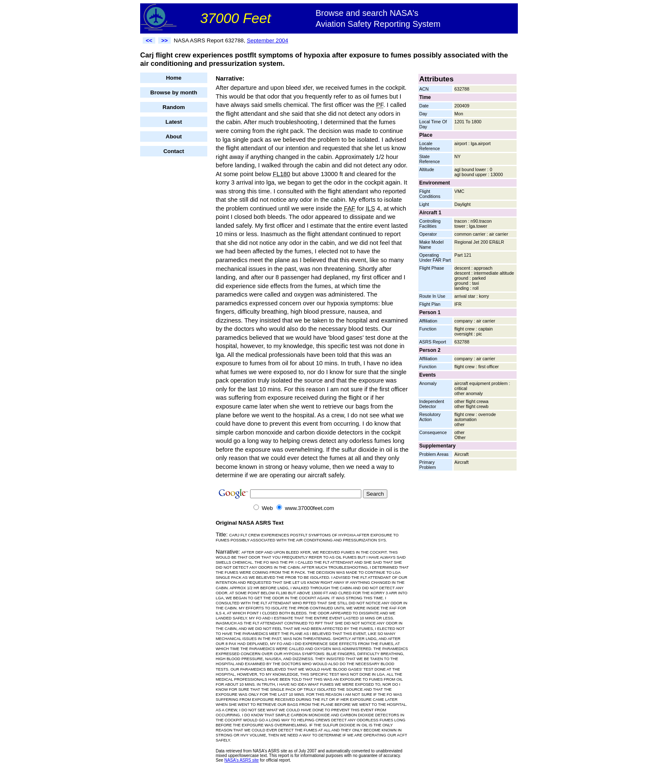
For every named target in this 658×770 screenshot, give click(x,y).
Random (173, 107)
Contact (173, 151)
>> (164, 40)
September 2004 (267, 40)
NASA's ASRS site (242, 760)
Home (173, 78)
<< (149, 40)
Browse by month (173, 92)
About (174, 136)
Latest (173, 122)
